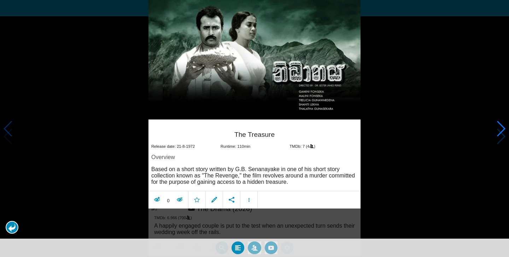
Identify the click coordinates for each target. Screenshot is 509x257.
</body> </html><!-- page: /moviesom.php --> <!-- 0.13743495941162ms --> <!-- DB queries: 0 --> (254, 128)
